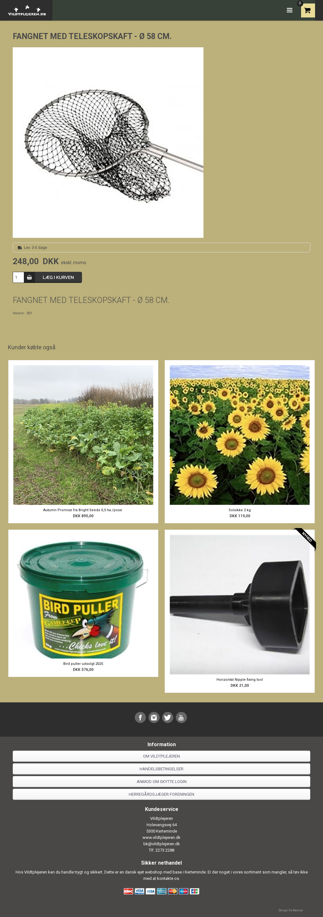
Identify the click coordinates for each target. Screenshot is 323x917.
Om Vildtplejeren (161, 756)
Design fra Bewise (290, 910)
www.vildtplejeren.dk (161, 837)
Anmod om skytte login (162, 781)
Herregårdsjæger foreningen (161, 794)
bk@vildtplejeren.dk (161, 843)
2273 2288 (164, 850)
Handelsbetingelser (161, 768)
